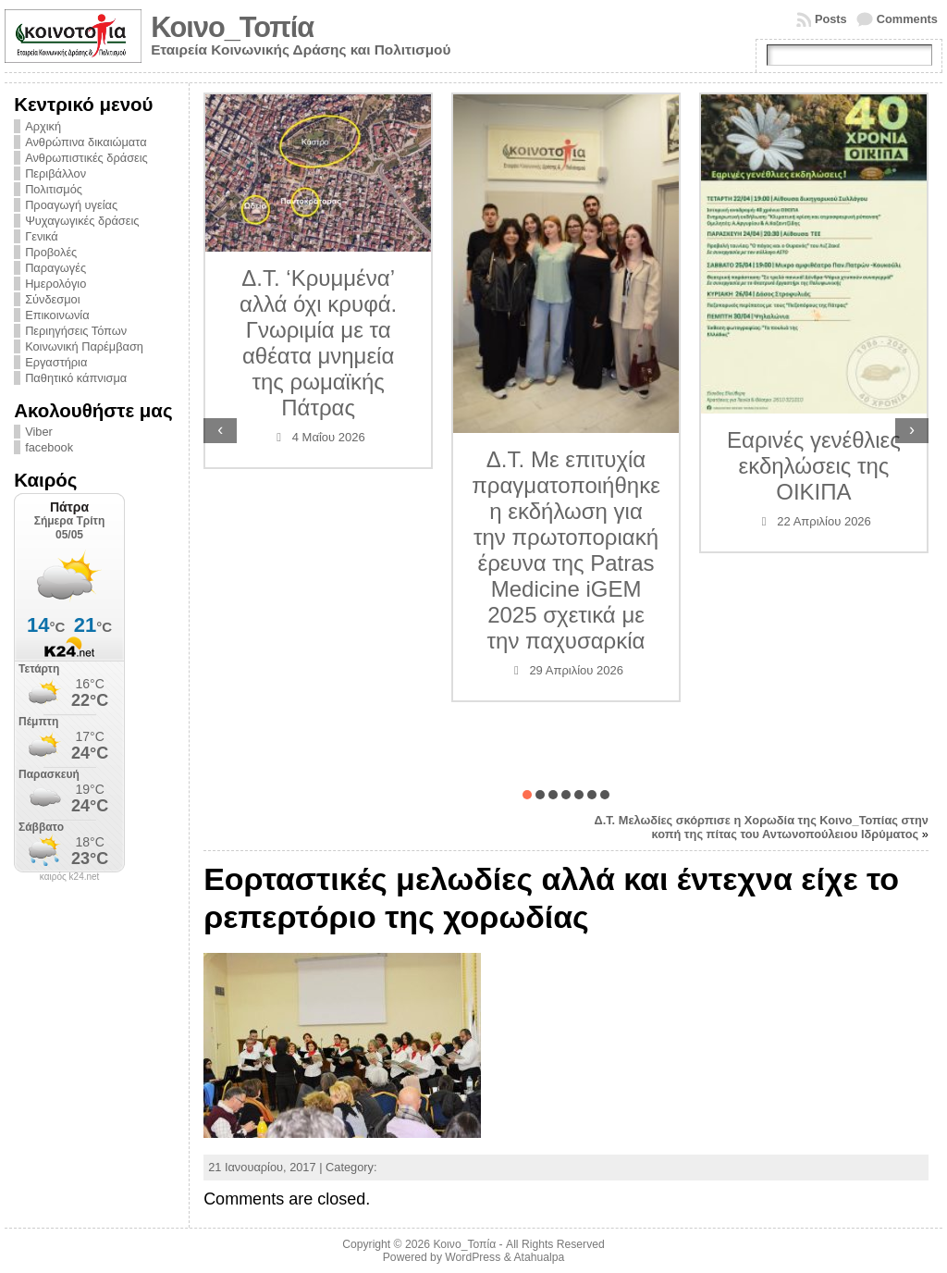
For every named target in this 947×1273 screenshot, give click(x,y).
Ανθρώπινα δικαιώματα (85, 142)
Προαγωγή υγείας (71, 205)
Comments (907, 19)
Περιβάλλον (55, 173)
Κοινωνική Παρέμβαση (84, 346)
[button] (527, 794)
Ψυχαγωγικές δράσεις (82, 221)
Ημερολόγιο (55, 283)
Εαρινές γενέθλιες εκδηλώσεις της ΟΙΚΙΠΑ (814, 465)
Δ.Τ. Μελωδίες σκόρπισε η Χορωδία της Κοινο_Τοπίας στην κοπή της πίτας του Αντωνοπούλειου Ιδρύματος (761, 827)
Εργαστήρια (56, 362)
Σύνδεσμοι (52, 299)
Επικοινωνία (57, 315)
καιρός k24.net (70, 877)
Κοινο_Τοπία (232, 27)
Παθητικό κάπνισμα (76, 378)
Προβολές (51, 252)
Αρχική (43, 126)
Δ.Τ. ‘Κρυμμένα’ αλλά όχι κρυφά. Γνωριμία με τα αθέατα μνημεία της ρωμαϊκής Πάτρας (318, 343)
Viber (39, 432)
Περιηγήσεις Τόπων (76, 331)
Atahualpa (538, 1257)
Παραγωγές (55, 268)
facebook (49, 447)
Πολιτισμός (53, 189)
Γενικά (41, 236)
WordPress (472, 1257)
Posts (831, 19)
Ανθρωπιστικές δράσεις (86, 158)
